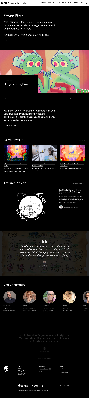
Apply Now (8, 40)
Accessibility (45, 390)
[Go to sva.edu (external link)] (23, 385)
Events (64, 2)
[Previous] (78, 285)
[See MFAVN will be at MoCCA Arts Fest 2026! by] (16, 159)
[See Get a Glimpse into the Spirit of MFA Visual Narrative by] (44, 158)
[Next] (84, 285)
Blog (69, 2)
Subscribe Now (64, 372)
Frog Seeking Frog (16, 84)
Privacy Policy (39, 390)
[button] (45, 369)
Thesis (58, 2)
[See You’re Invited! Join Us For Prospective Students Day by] (72, 158)
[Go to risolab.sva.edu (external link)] (37, 386)
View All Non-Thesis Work (78, 183)
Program (43, 2)
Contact (75, 2)
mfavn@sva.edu (21, 374)
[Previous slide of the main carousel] (80, 98)
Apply (81, 2)
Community (51, 2)
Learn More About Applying (44, 348)
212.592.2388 (21, 376)
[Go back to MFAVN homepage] (14, 3)
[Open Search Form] (87, 3)
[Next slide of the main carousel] (83, 98)
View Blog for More (80, 140)
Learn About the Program (11, 125)
